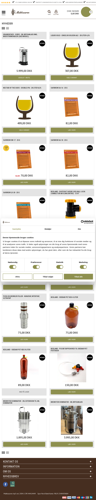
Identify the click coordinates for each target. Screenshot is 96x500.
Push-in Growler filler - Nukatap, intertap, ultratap (22, 297)
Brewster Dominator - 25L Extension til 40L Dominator (23, 402)
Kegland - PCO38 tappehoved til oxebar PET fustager (70, 350)
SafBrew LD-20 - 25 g (12, 193)
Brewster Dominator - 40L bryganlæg (68, 402)
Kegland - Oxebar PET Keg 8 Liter (18, 350)
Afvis (17, 277)
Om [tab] (79, 229)
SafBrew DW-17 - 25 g (13, 140)
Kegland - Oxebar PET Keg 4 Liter (65, 297)
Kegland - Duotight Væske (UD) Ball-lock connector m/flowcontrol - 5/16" (69, 193)
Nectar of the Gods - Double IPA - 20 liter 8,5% (24, 88)
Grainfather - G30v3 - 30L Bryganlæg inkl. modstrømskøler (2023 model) (22, 35)
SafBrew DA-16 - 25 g (60, 88)
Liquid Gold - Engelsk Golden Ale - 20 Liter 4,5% (69, 35)
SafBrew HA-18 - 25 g (60, 140)
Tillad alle (78, 277)
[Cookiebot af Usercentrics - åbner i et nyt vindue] (82, 222)
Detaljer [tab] (48, 229)
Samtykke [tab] (16, 229)
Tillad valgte (48, 277)
